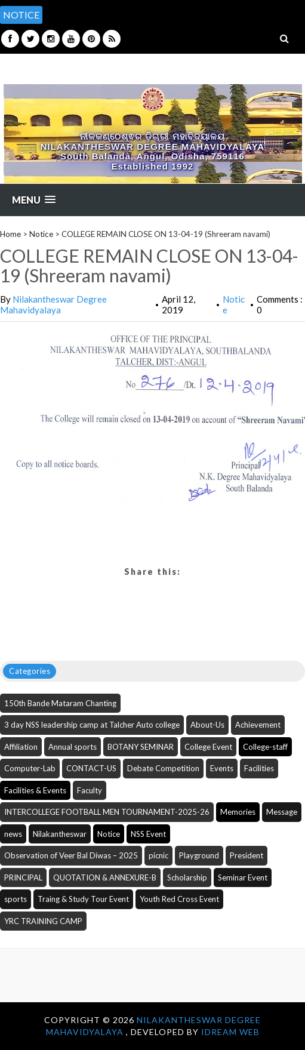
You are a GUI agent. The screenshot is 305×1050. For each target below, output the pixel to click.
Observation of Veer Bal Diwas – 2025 (71, 855)
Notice (41, 234)
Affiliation (21, 747)
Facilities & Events (35, 790)
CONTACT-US (91, 768)
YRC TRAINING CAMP (43, 921)
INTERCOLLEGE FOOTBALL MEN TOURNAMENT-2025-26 (107, 812)
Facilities (259, 768)
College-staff (265, 747)
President (246, 855)
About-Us (207, 724)
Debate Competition (163, 768)
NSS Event (148, 834)
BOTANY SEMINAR (140, 747)
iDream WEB (230, 1032)
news (13, 834)
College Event (208, 747)
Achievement (258, 724)
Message (281, 812)
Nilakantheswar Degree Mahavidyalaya (53, 304)
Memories (237, 812)
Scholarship (187, 877)
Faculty (89, 790)
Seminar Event (242, 877)
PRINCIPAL (23, 877)
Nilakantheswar (60, 834)
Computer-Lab (30, 768)
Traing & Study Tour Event (83, 899)
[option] (175, 8)
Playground (199, 855)
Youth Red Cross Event (179, 899)
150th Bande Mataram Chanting (60, 703)
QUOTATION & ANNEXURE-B (104, 877)
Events (221, 768)
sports (15, 899)
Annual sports (72, 747)
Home (10, 234)
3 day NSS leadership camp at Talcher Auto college (92, 724)
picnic (158, 855)
